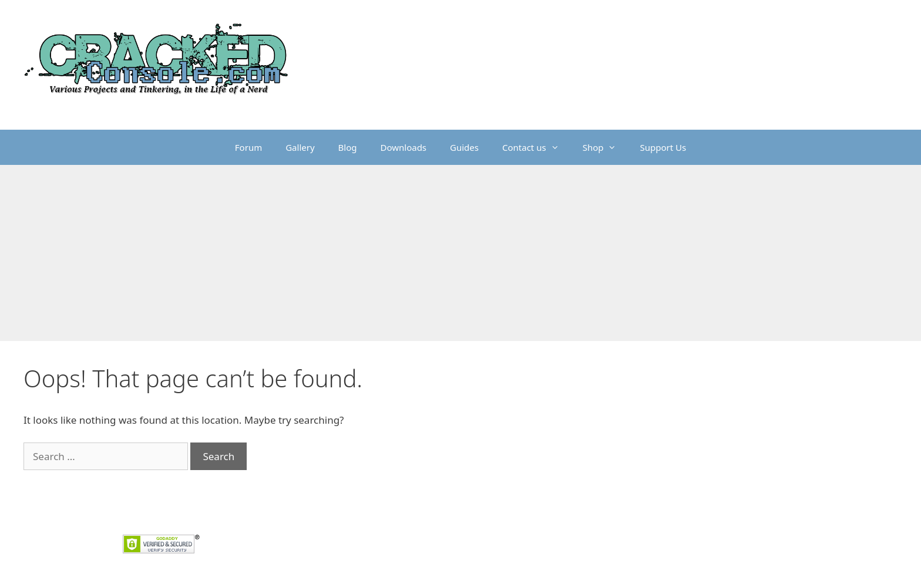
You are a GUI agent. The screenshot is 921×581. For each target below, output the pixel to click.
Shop (605, 147)
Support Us (663, 147)
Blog (347, 147)
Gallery (299, 147)
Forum (248, 147)
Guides (464, 147)
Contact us (536, 147)
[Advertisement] (460, 253)
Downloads (404, 147)
